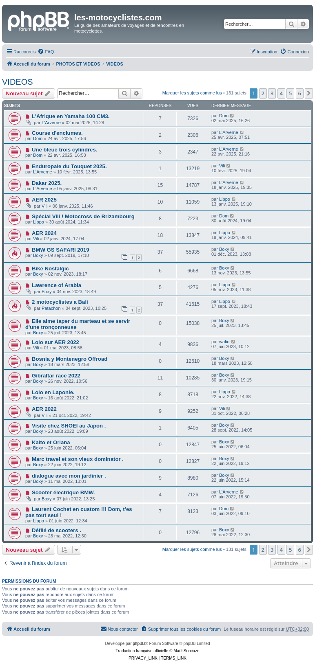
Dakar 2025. (47, 183)
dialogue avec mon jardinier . (69, 476)
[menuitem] (46, 52)
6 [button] (299, 93)
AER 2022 (44, 409)
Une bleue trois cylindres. (65, 150)
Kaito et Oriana (51, 442)
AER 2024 (44, 233)
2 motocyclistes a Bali (60, 302)
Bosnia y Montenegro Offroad (69, 359)
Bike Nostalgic (50, 268)
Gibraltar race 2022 (56, 376)
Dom (223, 115)
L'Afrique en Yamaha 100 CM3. (71, 116)
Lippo (224, 199)
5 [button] (290, 93)
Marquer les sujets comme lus (192, 92)
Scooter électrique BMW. (63, 492)
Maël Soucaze (186, 651)
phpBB (139, 643)
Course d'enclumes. (57, 133)
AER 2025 (44, 200)
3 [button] (272, 93)
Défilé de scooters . (56, 530)
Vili (222, 165)
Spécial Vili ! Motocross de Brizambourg (83, 216)
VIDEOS (17, 81)
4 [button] (281, 93)
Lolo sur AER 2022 (55, 342)
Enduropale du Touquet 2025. (69, 166)
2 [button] (263, 93)
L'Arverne (51, 122)
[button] (309, 93)
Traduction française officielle (141, 651)
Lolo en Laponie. (53, 392)
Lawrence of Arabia (56, 285)
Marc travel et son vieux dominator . (78, 459)
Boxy (38, 255)
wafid (224, 341)
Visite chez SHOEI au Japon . (69, 426)
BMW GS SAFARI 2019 (60, 250)
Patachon (51, 308)
